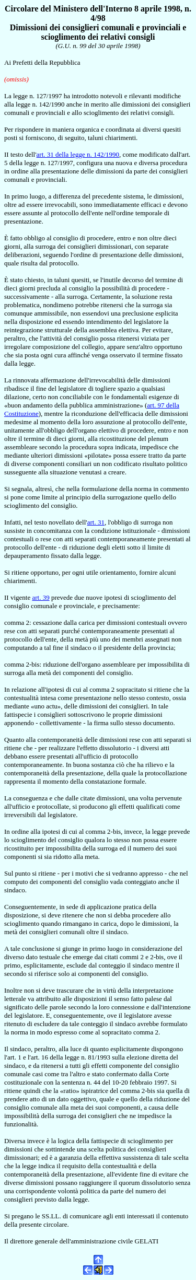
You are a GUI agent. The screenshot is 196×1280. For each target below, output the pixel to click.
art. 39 (40, 597)
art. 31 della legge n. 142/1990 (78, 154)
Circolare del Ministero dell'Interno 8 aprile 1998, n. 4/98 (98, 13)
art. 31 (96, 522)
